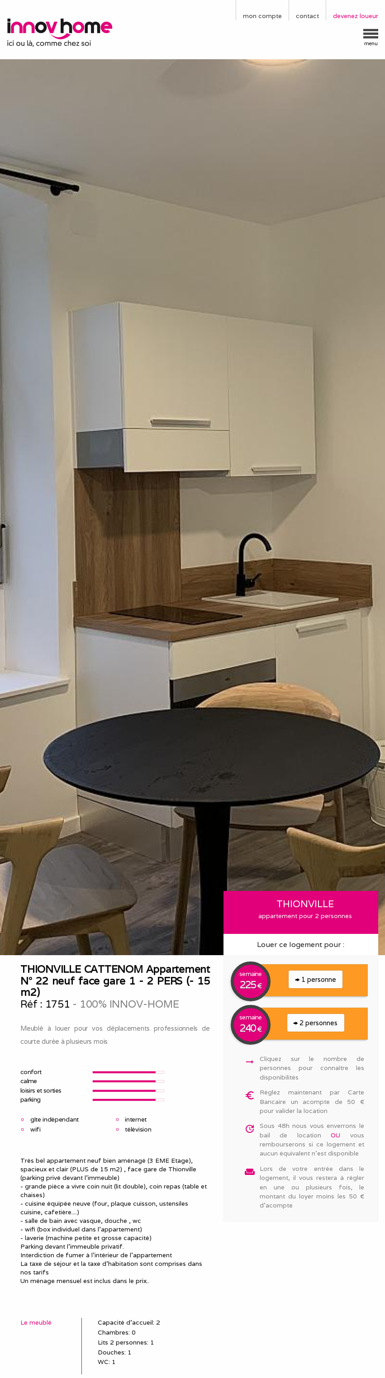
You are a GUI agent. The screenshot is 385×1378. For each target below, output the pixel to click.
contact (307, 16)
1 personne (315, 979)
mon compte (262, 16)
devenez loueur (355, 16)
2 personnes (315, 1022)
